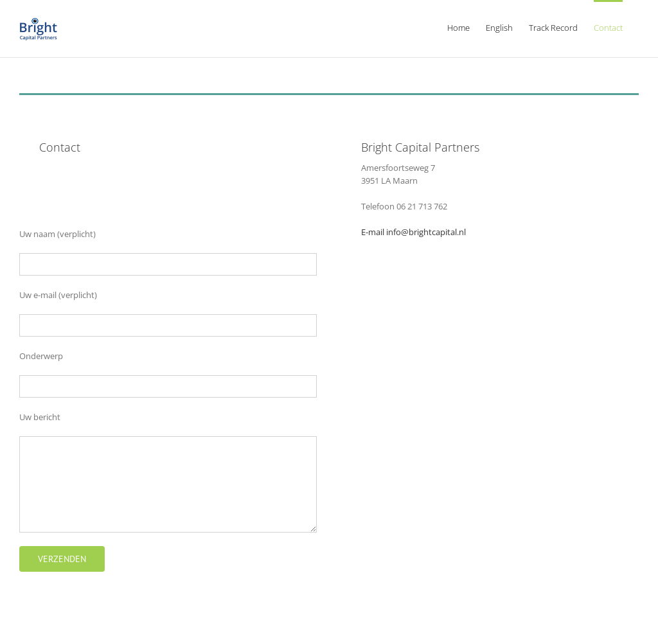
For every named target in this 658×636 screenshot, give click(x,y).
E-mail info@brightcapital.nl (413, 232)
